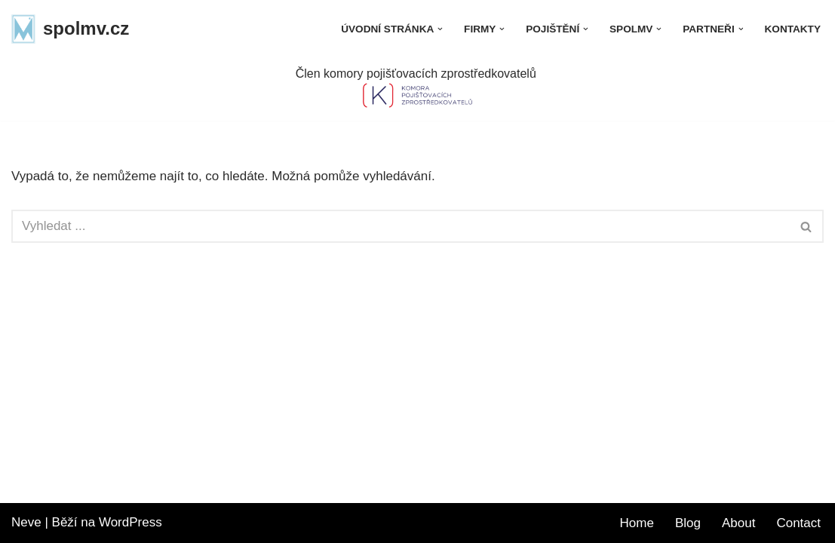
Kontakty (792, 29)
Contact (798, 523)
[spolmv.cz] (70, 29)
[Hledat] (400, 226)
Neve (26, 522)
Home (637, 523)
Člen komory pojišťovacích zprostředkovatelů (417, 73)
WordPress (130, 522)
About (738, 523)
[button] (440, 29)
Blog (688, 523)
